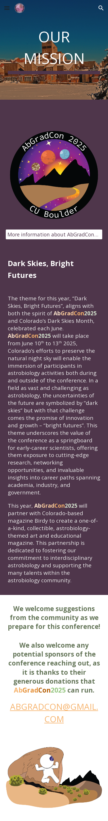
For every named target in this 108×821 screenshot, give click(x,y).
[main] (54, 50)
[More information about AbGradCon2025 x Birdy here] (54, 234)
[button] (7, 8)
